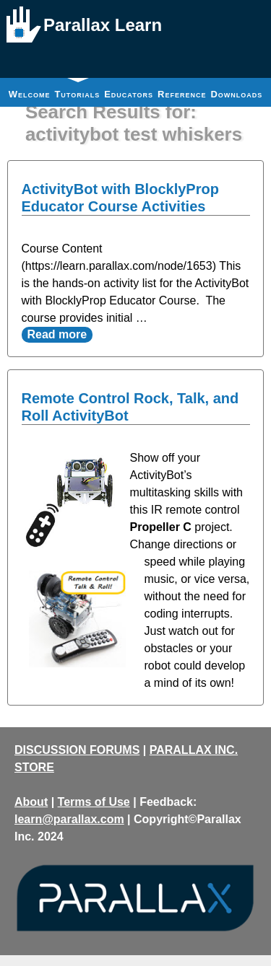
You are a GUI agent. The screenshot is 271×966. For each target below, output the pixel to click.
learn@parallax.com (69, 819)
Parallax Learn (102, 25)
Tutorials (77, 89)
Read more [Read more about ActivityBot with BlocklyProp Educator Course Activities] (57, 334)
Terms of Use (94, 802)
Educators (128, 94)
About (31, 802)
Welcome (30, 94)
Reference (182, 94)
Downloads (236, 94)
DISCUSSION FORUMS (76, 750)
